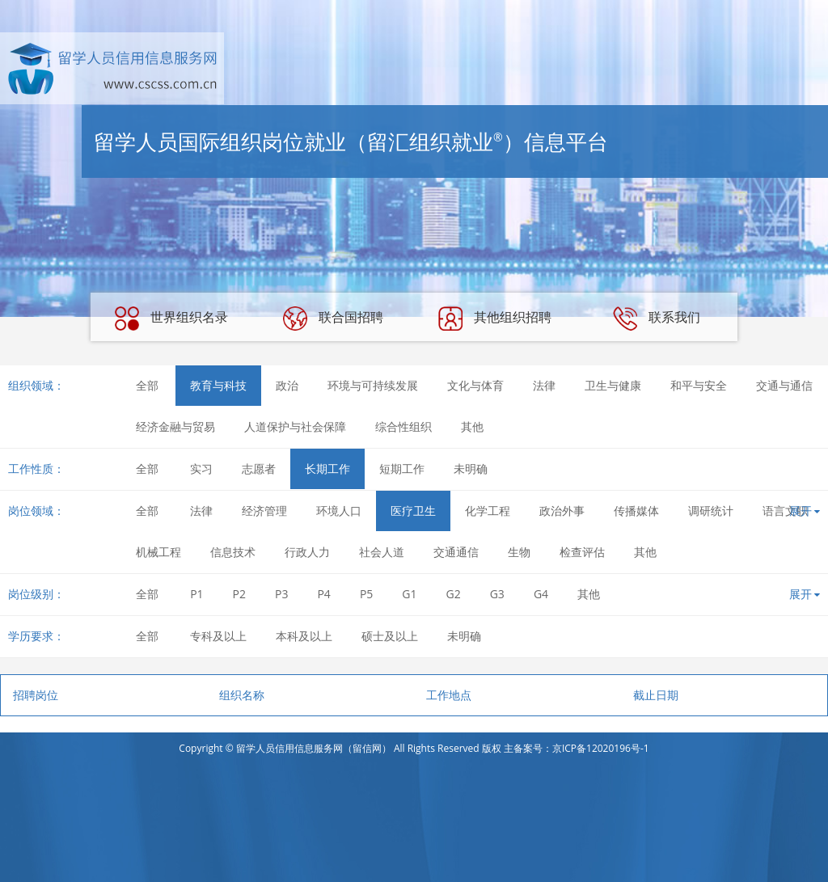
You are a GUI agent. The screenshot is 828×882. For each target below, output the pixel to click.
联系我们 (656, 318)
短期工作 (402, 468)
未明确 (471, 468)
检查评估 (582, 551)
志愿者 (259, 468)
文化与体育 (475, 385)
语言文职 (785, 510)
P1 (196, 593)
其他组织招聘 (494, 318)
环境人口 (338, 510)
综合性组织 (403, 426)
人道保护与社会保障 (295, 426)
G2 (453, 593)
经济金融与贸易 (175, 426)
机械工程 (158, 551)
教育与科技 (218, 385)
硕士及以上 (389, 636)
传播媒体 (636, 510)
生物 (519, 551)
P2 (239, 593)
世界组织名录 (171, 318)
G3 (497, 593)
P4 (323, 593)
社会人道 (381, 551)
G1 (409, 593)
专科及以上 (218, 636)
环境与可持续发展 (372, 385)
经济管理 (264, 510)
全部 (147, 385)
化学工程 (487, 510)
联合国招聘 (333, 318)
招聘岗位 (35, 695)
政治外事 (562, 510)
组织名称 (241, 695)
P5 (366, 593)
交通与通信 (784, 385)
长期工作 (327, 468)
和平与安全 (698, 385)
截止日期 (655, 695)
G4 (541, 593)
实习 (201, 468)
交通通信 (456, 551)
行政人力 (307, 551)
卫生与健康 (613, 385)
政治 (287, 385)
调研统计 (710, 510)
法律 (544, 385)
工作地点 (448, 695)
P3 (281, 593)
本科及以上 (304, 636)
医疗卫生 (413, 510)
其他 (472, 426)
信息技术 (233, 551)
